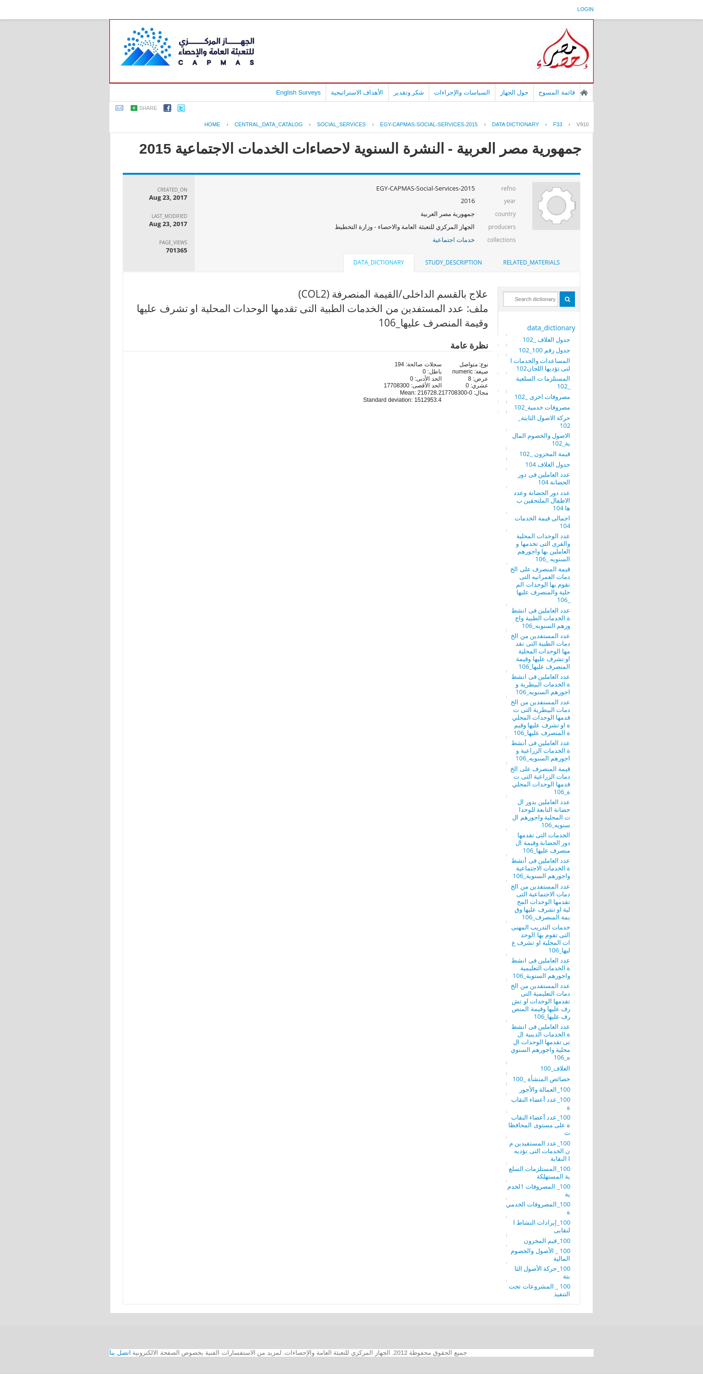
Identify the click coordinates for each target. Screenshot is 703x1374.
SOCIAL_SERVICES (341, 124)
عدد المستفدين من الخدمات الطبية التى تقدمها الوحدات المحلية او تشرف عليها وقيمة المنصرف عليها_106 (540, 651)
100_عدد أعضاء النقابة (541, 1103)
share (148, 108)
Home (212, 124)
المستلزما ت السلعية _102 (543, 382)
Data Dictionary (515, 124)
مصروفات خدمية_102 (542, 407)
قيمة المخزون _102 (545, 454)
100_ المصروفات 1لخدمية (538, 1190)
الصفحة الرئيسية (584, 92)
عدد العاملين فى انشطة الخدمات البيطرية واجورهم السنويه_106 (540, 684)
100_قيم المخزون (547, 1240)
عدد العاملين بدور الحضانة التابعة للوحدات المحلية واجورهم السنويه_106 (541, 813)
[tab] (531, 262)
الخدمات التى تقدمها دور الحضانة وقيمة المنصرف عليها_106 (543, 842)
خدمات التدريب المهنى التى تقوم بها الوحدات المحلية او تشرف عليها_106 (541, 938)
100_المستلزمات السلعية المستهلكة (539, 1172)
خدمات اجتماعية (454, 239)
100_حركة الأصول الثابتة (543, 1272)
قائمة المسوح (557, 92)
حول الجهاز (514, 92)
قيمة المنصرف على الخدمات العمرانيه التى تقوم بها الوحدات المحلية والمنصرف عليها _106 (540, 584)
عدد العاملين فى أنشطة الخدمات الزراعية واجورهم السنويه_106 (540, 750)
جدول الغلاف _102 (547, 339)
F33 (557, 124)
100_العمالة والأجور (544, 1089)
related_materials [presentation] (531, 262)
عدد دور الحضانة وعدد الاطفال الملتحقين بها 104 (542, 500)
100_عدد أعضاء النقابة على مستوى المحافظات (539, 1124)
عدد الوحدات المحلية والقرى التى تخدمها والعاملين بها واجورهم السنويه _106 (543, 547)
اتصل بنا (120, 1352)
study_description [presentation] (453, 262)
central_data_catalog (268, 124)
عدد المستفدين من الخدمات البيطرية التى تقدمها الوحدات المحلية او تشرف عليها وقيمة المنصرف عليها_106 (540, 717)
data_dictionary (551, 327)
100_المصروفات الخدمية (538, 1208)
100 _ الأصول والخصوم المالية (540, 1254)
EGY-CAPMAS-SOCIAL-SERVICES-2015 (429, 124)
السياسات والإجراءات (462, 92)
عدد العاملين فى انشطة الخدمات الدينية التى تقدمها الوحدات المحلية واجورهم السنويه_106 (541, 1042)
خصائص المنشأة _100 (542, 1079)
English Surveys (298, 92)
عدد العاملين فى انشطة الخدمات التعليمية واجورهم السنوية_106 (540, 967)
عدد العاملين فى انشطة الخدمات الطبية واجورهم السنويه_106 (540, 617)
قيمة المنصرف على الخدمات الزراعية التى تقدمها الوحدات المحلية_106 (540, 780)
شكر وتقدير (409, 92)
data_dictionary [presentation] (378, 262)
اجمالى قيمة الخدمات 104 (543, 522)
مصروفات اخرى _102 (543, 396)
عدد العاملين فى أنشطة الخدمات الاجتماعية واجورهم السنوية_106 (540, 868)
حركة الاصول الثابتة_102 (544, 421)
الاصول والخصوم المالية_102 (541, 439)
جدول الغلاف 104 (547, 464)
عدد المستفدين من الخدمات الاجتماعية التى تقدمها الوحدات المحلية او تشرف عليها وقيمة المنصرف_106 (540, 901)
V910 (582, 124)
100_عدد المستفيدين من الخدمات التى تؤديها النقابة (540, 1150)
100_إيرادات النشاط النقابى (542, 1226)
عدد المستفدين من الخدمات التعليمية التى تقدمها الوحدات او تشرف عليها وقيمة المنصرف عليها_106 (540, 1001)
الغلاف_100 (555, 1068)
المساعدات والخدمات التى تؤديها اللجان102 (540, 364)
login (585, 9)
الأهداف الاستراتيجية (357, 92)
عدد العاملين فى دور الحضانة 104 (544, 478)
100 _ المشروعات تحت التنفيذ (539, 1290)
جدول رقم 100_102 (544, 350)
